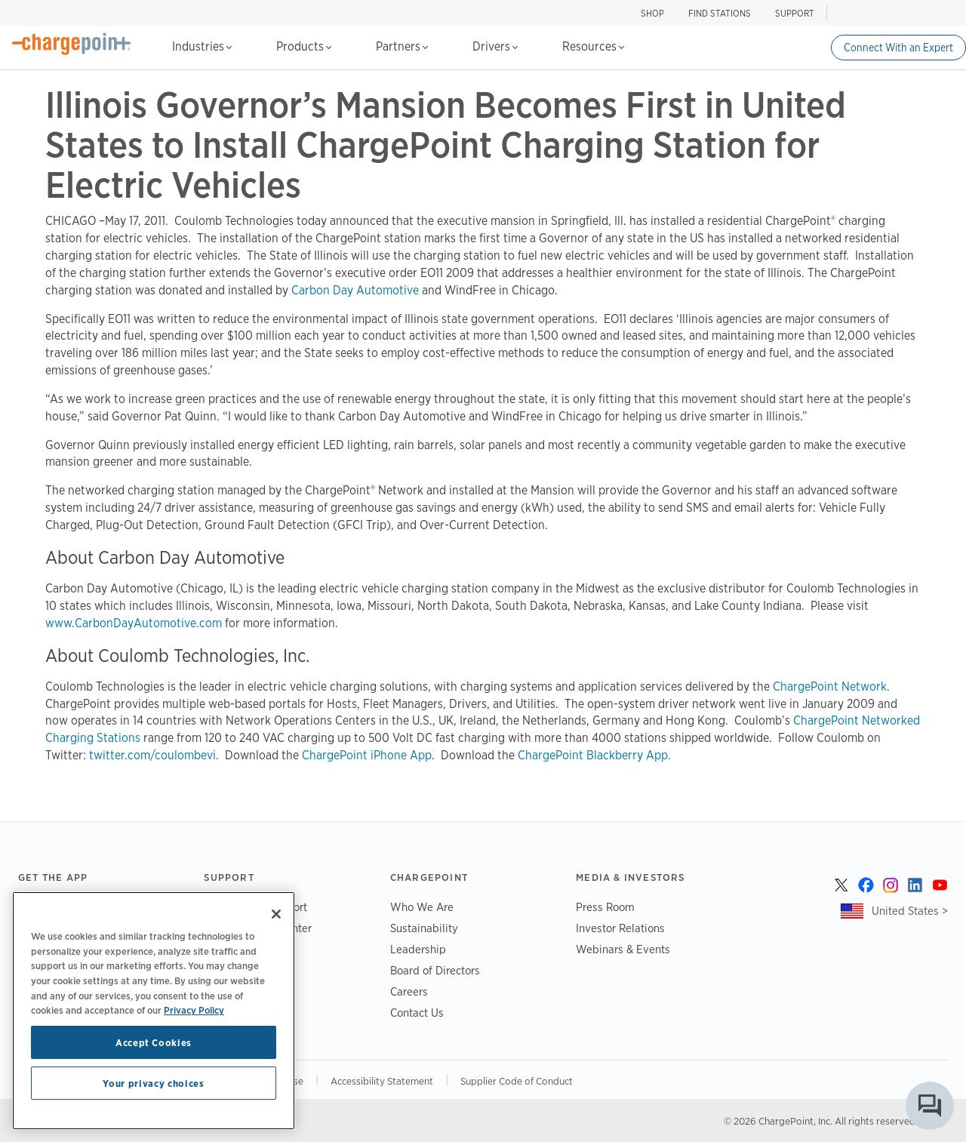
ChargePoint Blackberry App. (594, 755)
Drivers (495, 46)
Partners (402, 46)
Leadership (418, 949)
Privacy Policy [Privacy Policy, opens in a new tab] (194, 1010)
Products (303, 46)
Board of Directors (435, 970)
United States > (910, 910)
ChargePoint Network (830, 686)
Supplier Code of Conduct (516, 1081)
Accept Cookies (153, 1042)
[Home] (71, 43)
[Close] (276, 914)
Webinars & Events (623, 949)
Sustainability (424, 928)
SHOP (652, 13)
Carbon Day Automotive (355, 290)
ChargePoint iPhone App (367, 755)
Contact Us (417, 1012)
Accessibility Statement (382, 1081)
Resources (593, 46)
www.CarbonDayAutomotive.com (133, 623)
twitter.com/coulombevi (152, 755)
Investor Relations (620, 928)
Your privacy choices (153, 1083)
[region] (153, 1010)
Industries (202, 46)
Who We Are (422, 907)
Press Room (605, 907)
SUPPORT (794, 13)
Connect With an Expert (898, 48)
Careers (409, 991)
